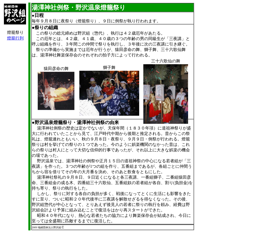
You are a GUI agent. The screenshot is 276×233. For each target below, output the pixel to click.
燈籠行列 (15, 38)
